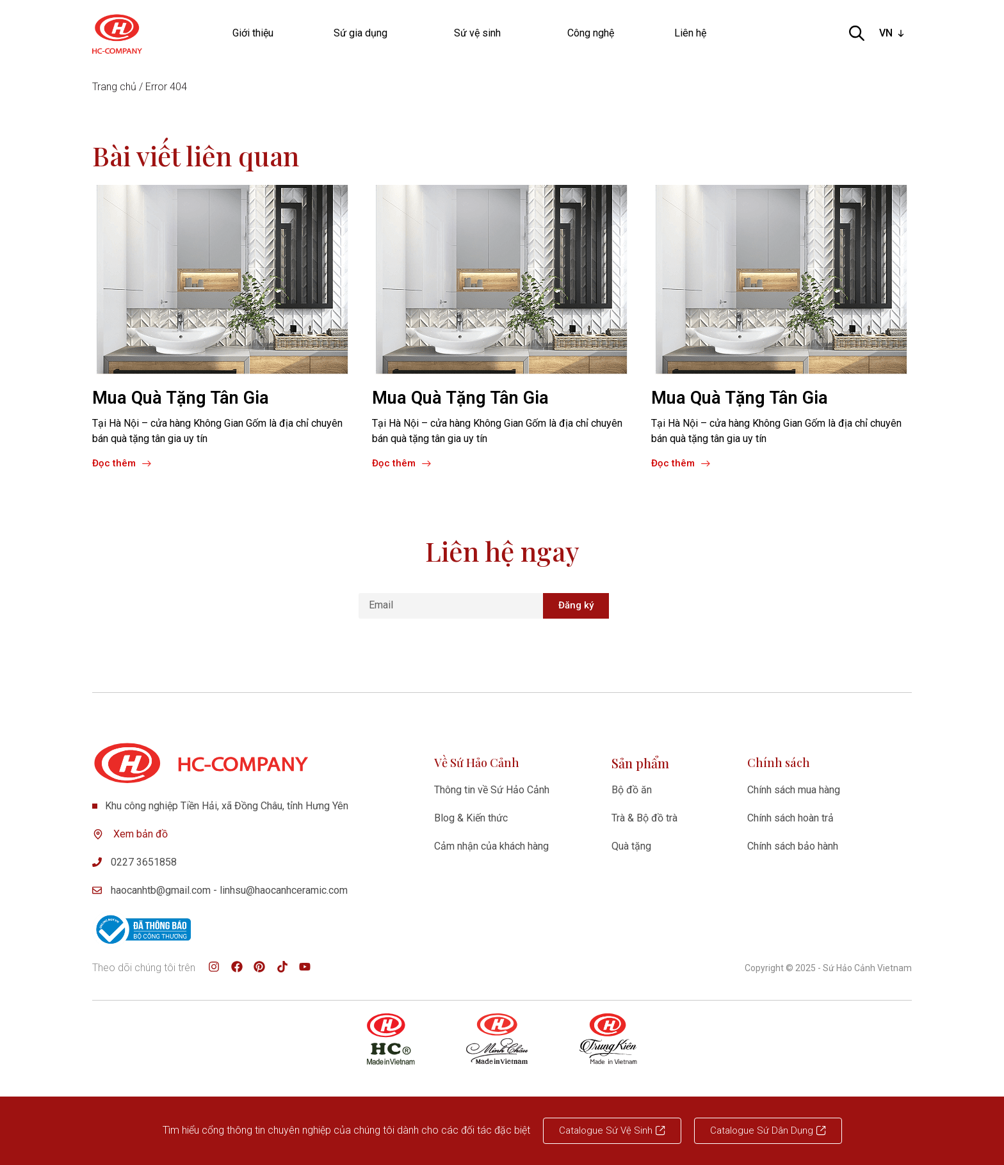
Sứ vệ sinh (480, 33)
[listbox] (893, 33)
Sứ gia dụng (364, 33)
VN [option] (886, 33)
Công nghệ (590, 33)
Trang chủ (114, 87)
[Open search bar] (856, 33)
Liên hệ (690, 33)
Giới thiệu (252, 33)
